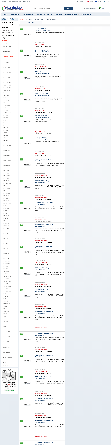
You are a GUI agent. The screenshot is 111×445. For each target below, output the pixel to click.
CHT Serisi (6, 100)
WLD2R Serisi (6, 331)
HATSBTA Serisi (7, 183)
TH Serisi (5, 293)
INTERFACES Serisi (8, 236)
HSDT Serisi (6, 220)
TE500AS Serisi (7, 291)
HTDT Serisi (6, 226)
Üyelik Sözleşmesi (33, 411)
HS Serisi (5, 218)
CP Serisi (5, 107)
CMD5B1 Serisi (6, 105)
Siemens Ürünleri (7, 355)
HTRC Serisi (6, 233)
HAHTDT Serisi (7, 160)
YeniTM (4, 362)
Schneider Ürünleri (7, 350)
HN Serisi (5, 205)
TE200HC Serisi (7, 286)
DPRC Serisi (6, 120)
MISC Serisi (6, 241)
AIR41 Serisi (6, 62)
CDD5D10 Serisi (7, 90)
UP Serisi (5, 326)
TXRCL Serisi (6, 321)
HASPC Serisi (6, 175)
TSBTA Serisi (6, 303)
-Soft (46, 442)
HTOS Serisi (6, 231)
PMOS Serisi (6, 251)
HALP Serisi (6, 170)
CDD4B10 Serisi (7, 80)
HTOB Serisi (6, 228)
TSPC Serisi (6, 308)
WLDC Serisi (6, 336)
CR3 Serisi (5, 110)
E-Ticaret (50, 442)
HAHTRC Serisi (7, 168)
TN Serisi (5, 298)
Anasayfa (49, 408)
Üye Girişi (88, 8)
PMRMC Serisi (6, 253)
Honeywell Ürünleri (7, 54)
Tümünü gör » (6, 344)
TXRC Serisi (6, 319)
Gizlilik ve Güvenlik (33, 420)
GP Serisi (5, 140)
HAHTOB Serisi (7, 163)
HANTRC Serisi (7, 173)
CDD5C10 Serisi (7, 87)
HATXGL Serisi (7, 195)
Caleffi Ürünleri (6, 44)
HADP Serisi (6, 143)
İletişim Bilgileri (26, 1)
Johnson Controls (7, 347)
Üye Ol (94, 8)
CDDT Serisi (6, 92)
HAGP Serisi (6, 148)
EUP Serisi (5, 130)
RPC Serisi (5, 266)
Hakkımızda (4, 1)
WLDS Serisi (6, 341)
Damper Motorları (71, 14)
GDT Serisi (6, 133)
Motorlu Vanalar (28, 14)
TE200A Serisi (7, 276)
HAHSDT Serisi (7, 155)
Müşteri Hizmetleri (52, 414)
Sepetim (49, 417)
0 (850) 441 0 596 (80, 1)
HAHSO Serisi (6, 158)
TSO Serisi (5, 306)
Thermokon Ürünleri (7, 357)
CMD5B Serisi (6, 102)
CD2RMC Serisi (7, 70)
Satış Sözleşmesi (33, 414)
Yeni (4, 360)
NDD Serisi (6, 243)
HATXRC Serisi (7, 200)
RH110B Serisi (6, 263)
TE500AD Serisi (7, 288)
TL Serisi (5, 296)
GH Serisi (5, 138)
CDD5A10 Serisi (7, 82)
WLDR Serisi (6, 339)
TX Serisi (5, 316)
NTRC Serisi (6, 246)
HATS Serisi (6, 180)
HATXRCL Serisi (7, 203)
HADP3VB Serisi (7, 145)
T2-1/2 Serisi (6, 271)
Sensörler (59, 14)
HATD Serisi (6, 178)
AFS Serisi (5, 60)
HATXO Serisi (6, 198)
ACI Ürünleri (5, 49)
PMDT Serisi (6, 248)
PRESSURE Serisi (7, 256)
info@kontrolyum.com (10, 419)
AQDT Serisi (6, 65)
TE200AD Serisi (7, 278)
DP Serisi (5, 115)
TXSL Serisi (6, 324)
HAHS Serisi (6, 153)
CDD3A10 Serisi (7, 72)
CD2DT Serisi (6, 67)
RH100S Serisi (6, 261)
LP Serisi (5, 238)
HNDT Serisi (6, 208)
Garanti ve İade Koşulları (35, 417)
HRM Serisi (6, 215)
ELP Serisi (5, 125)
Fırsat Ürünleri (50, 411)
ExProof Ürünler (86, 14)
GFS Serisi (5, 135)
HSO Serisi (6, 223)
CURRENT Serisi (7, 112)
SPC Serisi (5, 268)
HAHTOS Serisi (7, 165)
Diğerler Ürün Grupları (10, 19)
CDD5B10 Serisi (7, 85)
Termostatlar (14, 14)
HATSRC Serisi (6, 188)
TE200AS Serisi (7, 281)
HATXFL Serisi (6, 193)
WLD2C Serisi (6, 329)
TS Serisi (5, 301)
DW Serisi (5, 122)
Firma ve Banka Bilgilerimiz (15, 1)
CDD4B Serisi (6, 77)
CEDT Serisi (6, 95)
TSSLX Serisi (6, 314)
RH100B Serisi (6, 258)
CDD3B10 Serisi (7, 75)
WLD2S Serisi (6, 334)
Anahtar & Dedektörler (44, 14)
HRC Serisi (5, 213)
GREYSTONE (31, 22)
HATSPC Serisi (6, 185)
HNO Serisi (6, 210)
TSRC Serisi (6, 311)
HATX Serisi (6, 190)
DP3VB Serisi (6, 117)
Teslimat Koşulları (33, 408)
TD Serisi (5, 273)
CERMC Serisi (6, 97)
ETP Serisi (5, 127)
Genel (5, 14)
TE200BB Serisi (7, 283)
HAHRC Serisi (6, 150)
